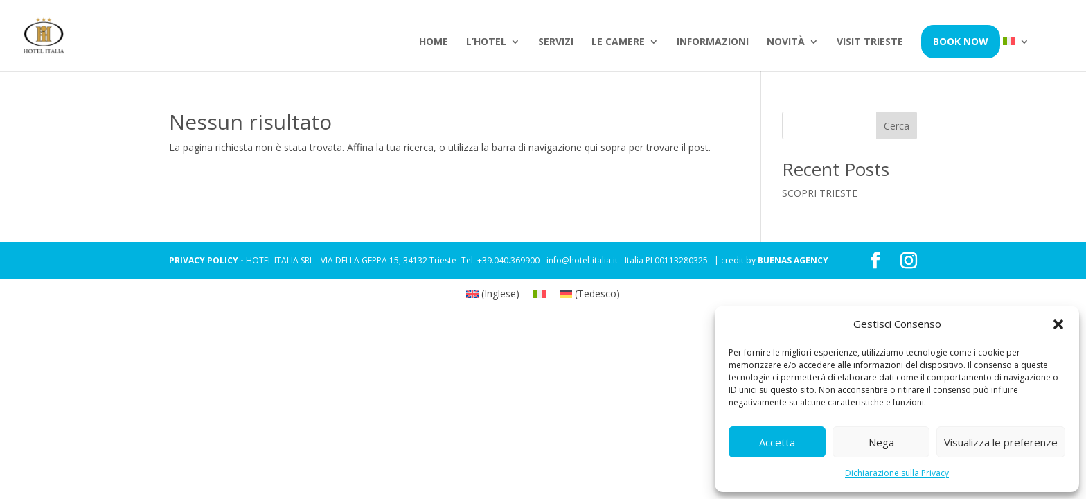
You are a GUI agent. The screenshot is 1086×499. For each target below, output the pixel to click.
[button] (1058, 324)
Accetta (777, 442)
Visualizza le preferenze (1001, 442)
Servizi (555, 42)
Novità (786, 42)
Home (433, 42)
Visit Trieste (870, 42)
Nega (881, 442)
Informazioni (713, 42)
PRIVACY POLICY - (207, 260)
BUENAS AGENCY (793, 260)
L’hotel (486, 42)
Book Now (960, 41)
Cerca (896, 125)
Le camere (618, 42)
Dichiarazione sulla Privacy (897, 473)
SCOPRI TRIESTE (819, 193)
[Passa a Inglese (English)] (492, 294)
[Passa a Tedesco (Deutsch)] (590, 294)
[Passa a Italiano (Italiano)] (539, 293)
